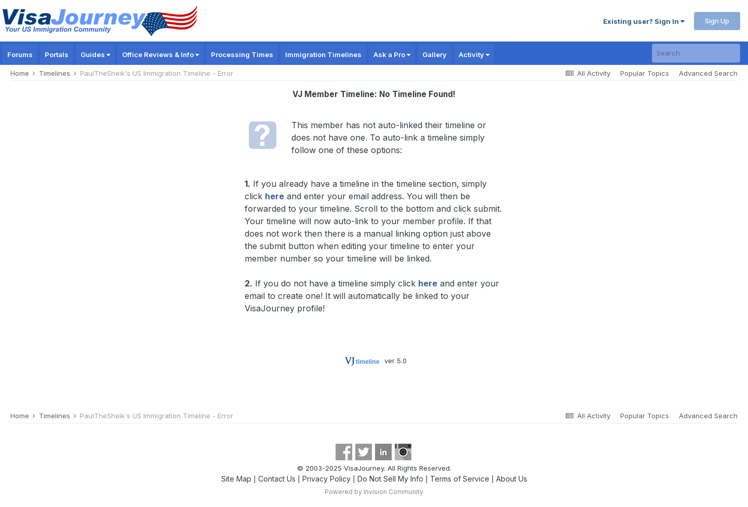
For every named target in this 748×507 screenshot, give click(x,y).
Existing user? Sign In (644, 21)
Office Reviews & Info (160, 54)
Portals (57, 54)
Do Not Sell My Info (390, 478)
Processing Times (242, 54)
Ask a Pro (391, 54)
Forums (20, 54)
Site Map (236, 478)
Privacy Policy (326, 478)
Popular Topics (644, 73)
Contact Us (277, 478)
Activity (474, 54)
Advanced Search (708, 73)
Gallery (434, 54)
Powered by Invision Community (374, 492)
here (274, 196)
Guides (95, 54)
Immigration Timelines (323, 54)
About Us (511, 478)
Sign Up (717, 21)
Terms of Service (459, 478)
